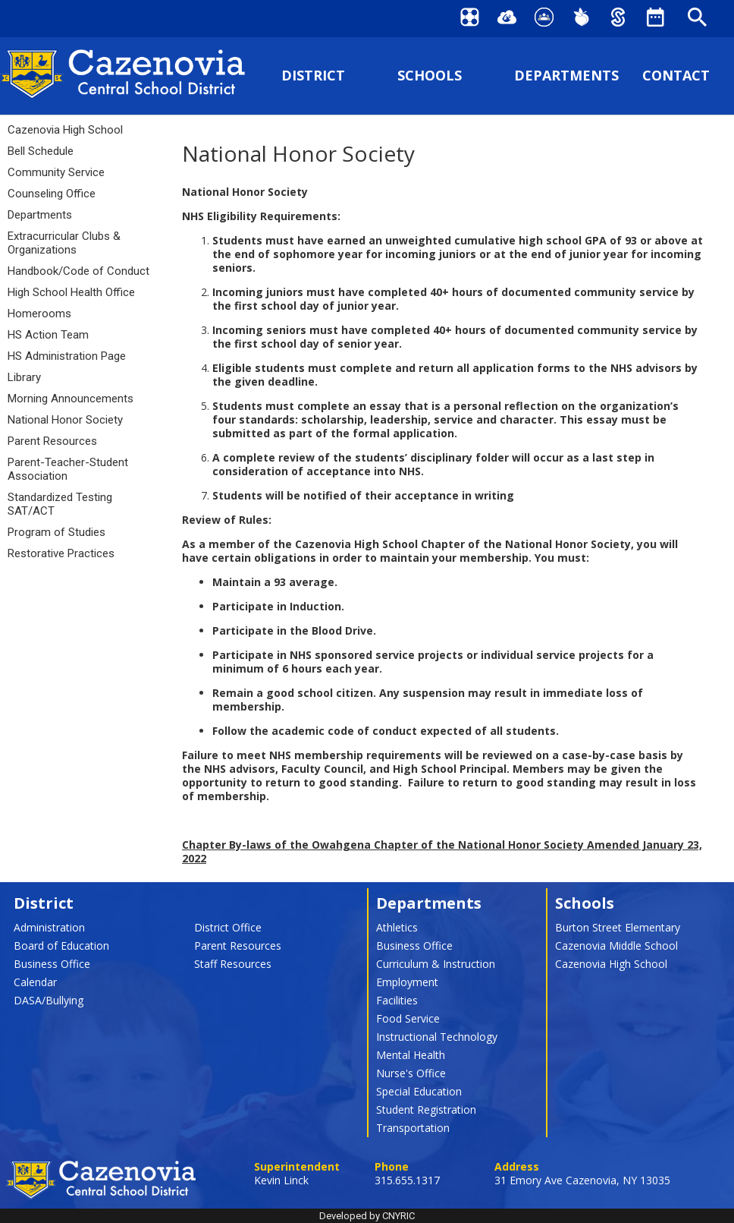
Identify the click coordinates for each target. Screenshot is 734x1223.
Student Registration (426, 1109)
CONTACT (676, 76)
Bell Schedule (41, 151)
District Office (228, 927)
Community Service (56, 172)
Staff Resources (232, 964)
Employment (407, 982)
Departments (40, 215)
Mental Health (410, 1055)
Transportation (413, 1128)
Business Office (52, 964)
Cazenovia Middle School (616, 945)
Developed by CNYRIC (367, 1215)
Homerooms (39, 313)
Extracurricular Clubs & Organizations (64, 243)
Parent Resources (52, 441)
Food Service (408, 1018)
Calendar (35, 982)
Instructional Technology (436, 1036)
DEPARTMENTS (566, 76)
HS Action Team (48, 335)
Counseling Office (52, 193)
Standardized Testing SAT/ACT (60, 504)
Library (24, 377)
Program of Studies (56, 532)
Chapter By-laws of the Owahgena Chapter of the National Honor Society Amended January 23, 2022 (442, 851)
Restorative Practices (61, 553)
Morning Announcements (70, 398)
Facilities (397, 1000)
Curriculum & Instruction (435, 964)
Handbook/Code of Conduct (78, 271)
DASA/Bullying (48, 1000)
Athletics (397, 927)
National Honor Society (65, 420)
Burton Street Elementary (617, 927)
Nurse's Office (411, 1073)
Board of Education (61, 945)
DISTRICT (313, 76)
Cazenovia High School (65, 130)
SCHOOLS (429, 76)
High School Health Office (71, 292)
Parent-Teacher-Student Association (68, 469)
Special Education (419, 1091)
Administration (49, 927)
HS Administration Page (67, 356)
